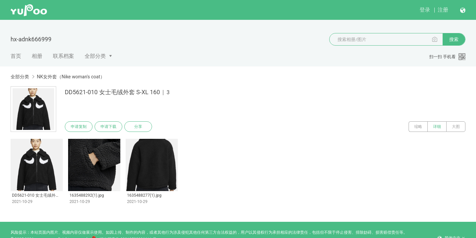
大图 (456, 126)
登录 (424, 10)
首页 (16, 56)
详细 (437, 126)
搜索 (453, 39)
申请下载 (108, 126)
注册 (443, 10)
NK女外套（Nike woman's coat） (71, 76)
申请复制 (79, 126)
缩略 (418, 126)
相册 (37, 56)
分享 (138, 126)
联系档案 (63, 56)
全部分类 (95, 56)
